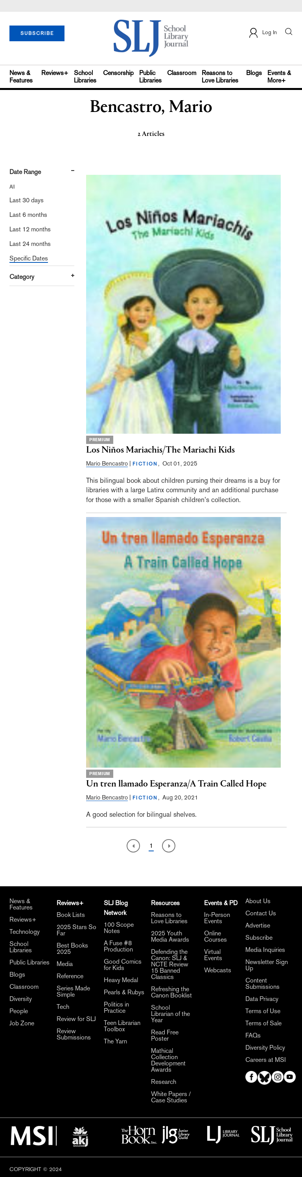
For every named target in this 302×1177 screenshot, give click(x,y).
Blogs (254, 73)
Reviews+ (54, 73)
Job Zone (21, 1023)
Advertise (257, 925)
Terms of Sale (263, 1023)
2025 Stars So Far (76, 930)
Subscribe (259, 938)
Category (21, 276)
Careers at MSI (265, 1060)
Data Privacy (261, 999)
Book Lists (71, 915)
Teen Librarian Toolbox (122, 1026)
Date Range (25, 172)
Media (65, 964)
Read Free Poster (165, 1035)
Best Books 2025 (72, 948)
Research (163, 1082)
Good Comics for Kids (123, 965)
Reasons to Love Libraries (220, 76)
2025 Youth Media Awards (170, 936)
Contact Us (260, 913)
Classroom (181, 73)
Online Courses (215, 936)
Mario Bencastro (107, 463)
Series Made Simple (73, 991)
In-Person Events (217, 918)
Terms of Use (262, 1011)
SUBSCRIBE (37, 33)
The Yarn (115, 1041)
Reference (70, 976)
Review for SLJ (76, 1019)
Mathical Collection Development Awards (168, 1060)
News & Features (21, 76)
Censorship (118, 73)
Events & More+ (279, 76)
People (18, 1011)
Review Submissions (74, 1034)
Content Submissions (262, 983)
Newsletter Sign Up (266, 965)
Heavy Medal (121, 980)
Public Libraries (150, 76)
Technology (24, 932)
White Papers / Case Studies (171, 1097)
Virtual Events (213, 955)
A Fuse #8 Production (118, 946)
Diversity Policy (265, 1048)
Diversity (20, 999)
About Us (258, 901)
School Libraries (85, 76)
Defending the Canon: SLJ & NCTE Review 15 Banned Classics (169, 964)
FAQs (253, 1035)
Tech (63, 1007)
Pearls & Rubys (124, 992)
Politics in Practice (116, 1007)
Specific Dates (28, 258)
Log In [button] (262, 33)
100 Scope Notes (119, 928)
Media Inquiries (265, 950)
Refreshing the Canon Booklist (171, 992)
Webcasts (217, 970)
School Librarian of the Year (170, 1014)
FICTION (145, 464)
